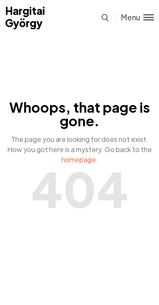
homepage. (79, 159)
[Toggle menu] (134, 17)
